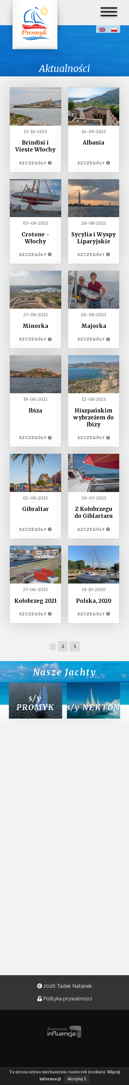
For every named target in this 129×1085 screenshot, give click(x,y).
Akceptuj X (77, 1078)
